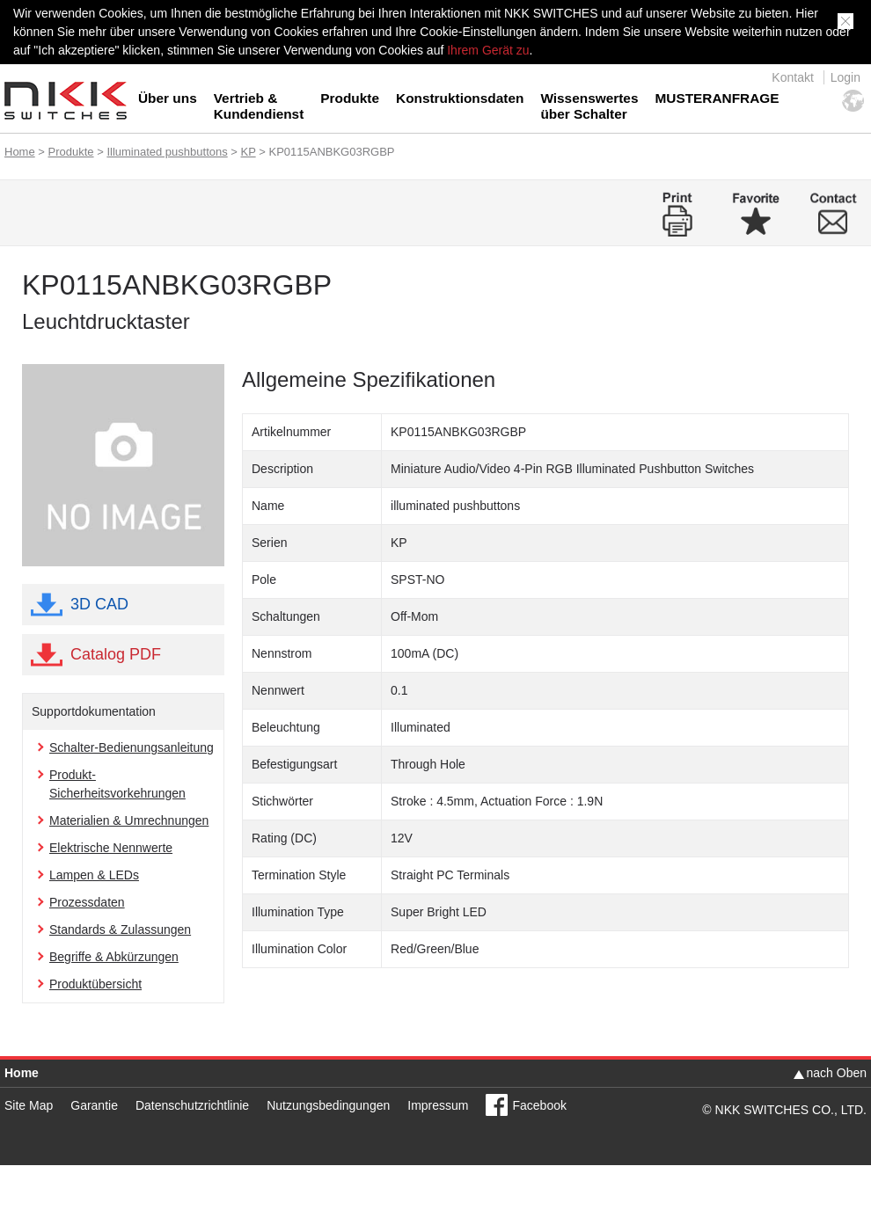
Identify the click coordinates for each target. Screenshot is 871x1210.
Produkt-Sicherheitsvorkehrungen (117, 784)
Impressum (437, 1105)
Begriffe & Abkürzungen (114, 957)
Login (845, 77)
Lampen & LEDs (94, 875)
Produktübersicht (95, 984)
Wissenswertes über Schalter (589, 106)
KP (248, 151)
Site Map (28, 1105)
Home (19, 151)
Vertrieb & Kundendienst (259, 106)
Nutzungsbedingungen (328, 1105)
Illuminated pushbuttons (166, 151)
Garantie (94, 1105)
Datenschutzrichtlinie (192, 1105)
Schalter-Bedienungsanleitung (131, 747)
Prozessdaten (87, 902)
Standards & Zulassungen (120, 929)
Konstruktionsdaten (459, 98)
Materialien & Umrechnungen (129, 820)
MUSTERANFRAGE (717, 98)
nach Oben (837, 1073)
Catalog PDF (115, 654)
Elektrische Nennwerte (110, 848)
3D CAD (99, 604)
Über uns (167, 98)
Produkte (349, 98)
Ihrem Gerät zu (486, 50)
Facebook (539, 1105)
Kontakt (792, 77)
